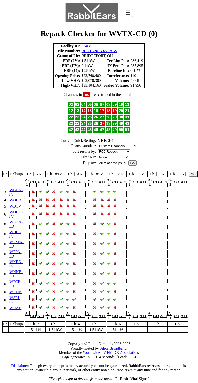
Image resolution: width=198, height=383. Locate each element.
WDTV (15, 206)
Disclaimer (19, 366)
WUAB (15, 308)
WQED (15, 200)
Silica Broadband (113, 348)
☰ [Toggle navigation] (127, 13)
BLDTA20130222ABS (99, 51)
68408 (86, 46)
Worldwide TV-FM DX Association (110, 352)
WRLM (15, 292)
